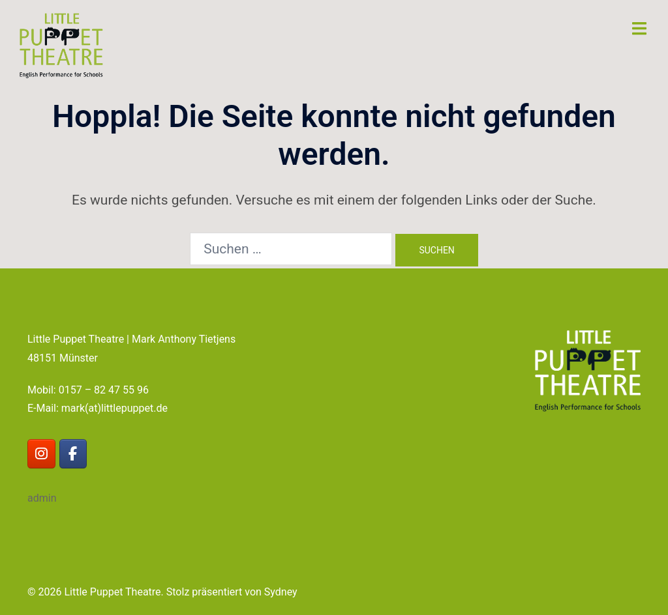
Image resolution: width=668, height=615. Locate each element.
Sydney (280, 592)
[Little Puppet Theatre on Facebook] (73, 453)
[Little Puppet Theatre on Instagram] (41, 453)
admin (41, 498)
